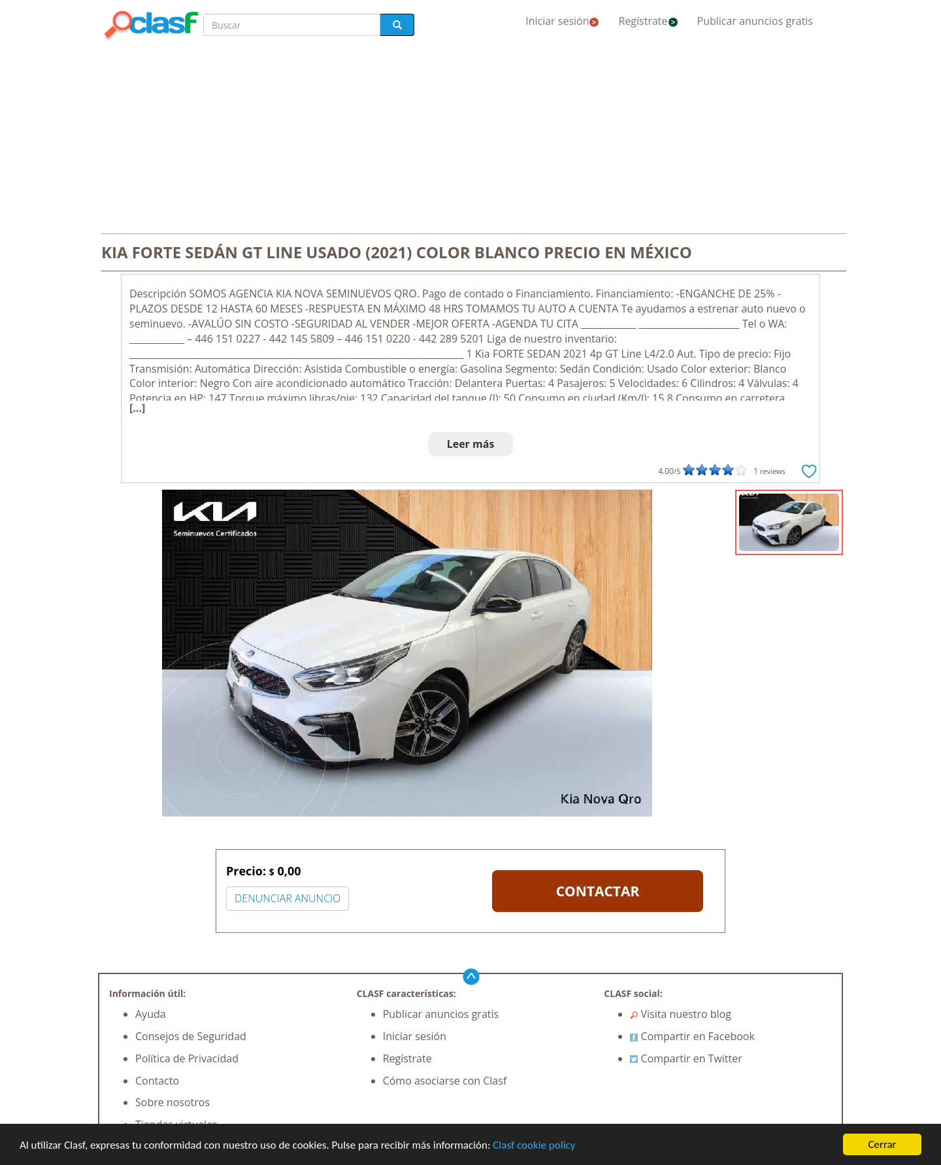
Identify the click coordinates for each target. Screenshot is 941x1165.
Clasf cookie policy (534, 1145)
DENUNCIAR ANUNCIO (287, 898)
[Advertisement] (470, 138)
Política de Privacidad (187, 1058)
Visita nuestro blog (680, 1014)
